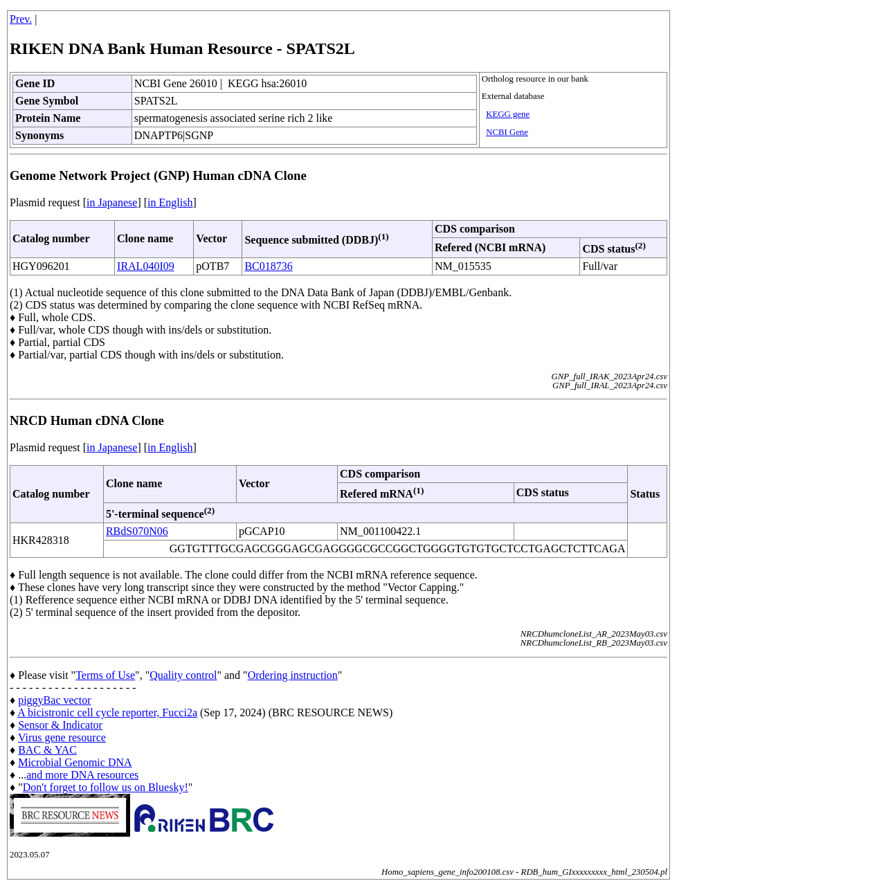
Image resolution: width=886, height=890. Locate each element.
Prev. (21, 19)
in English (169, 202)
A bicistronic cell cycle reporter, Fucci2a (107, 712)
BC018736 (268, 266)
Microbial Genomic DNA (75, 762)
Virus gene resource (62, 737)
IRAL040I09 (145, 266)
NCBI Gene (507, 132)
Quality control (183, 675)
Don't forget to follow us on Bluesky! (105, 787)
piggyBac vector (54, 700)
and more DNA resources (82, 775)
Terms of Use (105, 675)
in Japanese (112, 202)
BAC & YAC (47, 750)
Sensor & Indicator (60, 725)
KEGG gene (508, 114)
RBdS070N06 (137, 531)
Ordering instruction (293, 675)
